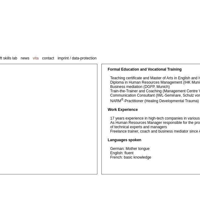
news (25, 58)
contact (48, 58)
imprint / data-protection (76, 58)
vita (36, 58)
